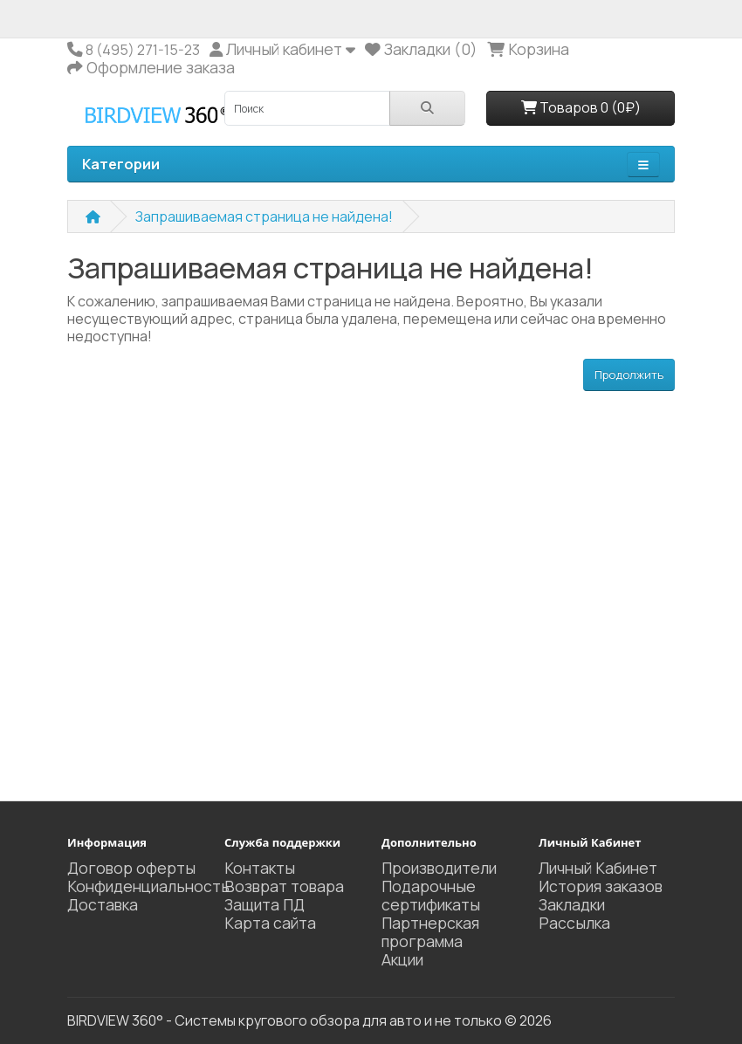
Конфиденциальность (148, 886)
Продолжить (628, 374)
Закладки (572, 904)
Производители (439, 867)
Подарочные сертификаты (430, 895)
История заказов (601, 886)
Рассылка (574, 922)
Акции (402, 959)
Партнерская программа (430, 931)
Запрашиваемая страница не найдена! (264, 216)
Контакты (259, 867)
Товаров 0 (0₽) (581, 107)
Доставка (102, 904)
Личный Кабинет (598, 867)
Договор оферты (131, 867)
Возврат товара (284, 886)
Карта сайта (270, 922)
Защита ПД (264, 904)
